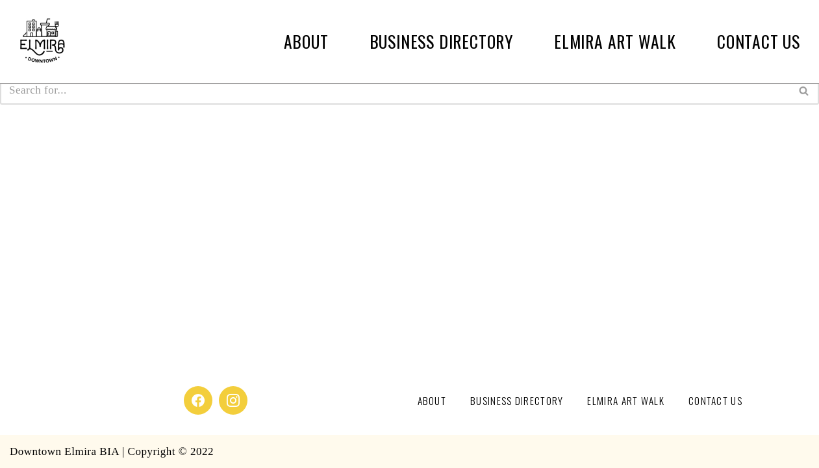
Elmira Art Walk (615, 41)
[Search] (395, 90)
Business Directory (441, 41)
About (306, 41)
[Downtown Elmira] (42, 42)
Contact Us (758, 41)
